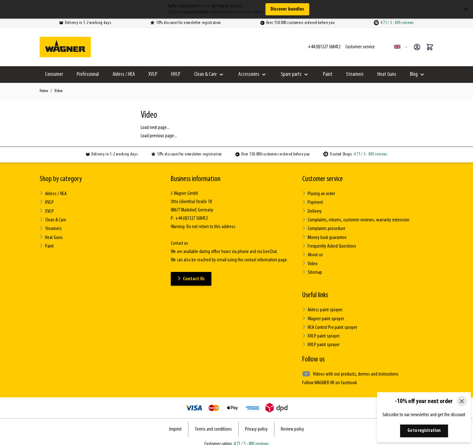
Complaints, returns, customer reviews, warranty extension (355, 218)
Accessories (248, 74)
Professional (88, 74)
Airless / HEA (124, 74)
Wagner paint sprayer (323, 313)
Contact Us (192, 278)
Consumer (54, 74)
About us (312, 251)
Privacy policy (256, 422)
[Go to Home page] (65, 47)
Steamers (355, 74)
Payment (312, 201)
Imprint (175, 422)
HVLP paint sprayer (320, 338)
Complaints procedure (323, 226)
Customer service (322, 179)
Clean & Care (205, 74)
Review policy (292, 422)
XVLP (152, 74)
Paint (328, 74)
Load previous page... (159, 136)
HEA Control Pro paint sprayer (329, 322)
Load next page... (155, 127)
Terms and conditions (213, 422)
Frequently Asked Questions (328, 243)
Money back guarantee (324, 235)
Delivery (311, 210)
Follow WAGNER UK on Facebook (328, 375)
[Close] (462, 401)
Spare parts (291, 74)
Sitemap (312, 268)
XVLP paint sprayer (320, 330)
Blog (414, 74)
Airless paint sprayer (322, 305)
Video (58, 91)
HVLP (175, 74)
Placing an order (318, 193)
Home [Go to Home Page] (44, 91)
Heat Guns (386, 74)
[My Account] (417, 47)
